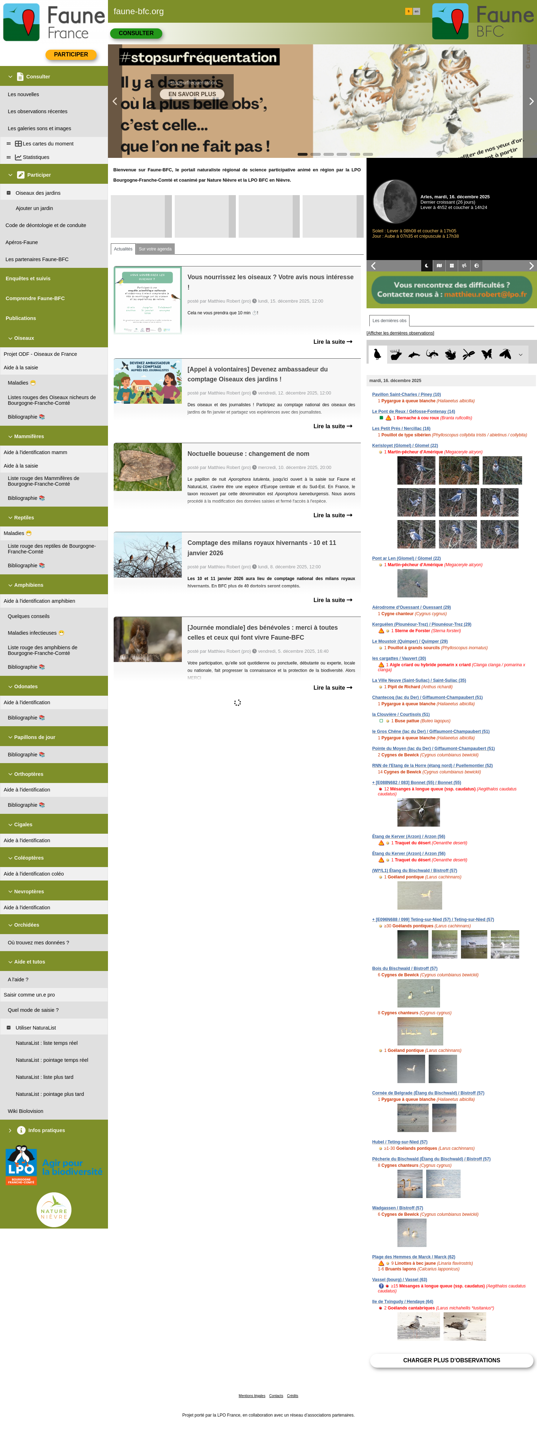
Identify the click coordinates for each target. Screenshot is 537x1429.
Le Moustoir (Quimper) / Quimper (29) (410, 641)
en (416, 11)
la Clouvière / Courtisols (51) (401, 714)
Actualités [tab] (123, 249)
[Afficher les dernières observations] (400, 333)
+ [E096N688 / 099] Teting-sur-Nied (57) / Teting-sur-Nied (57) (433, 919)
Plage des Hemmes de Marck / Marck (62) (413, 1256)
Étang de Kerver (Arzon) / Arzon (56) (408, 836)
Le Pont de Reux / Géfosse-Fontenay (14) (413, 411)
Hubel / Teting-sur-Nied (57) (400, 1142)
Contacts (276, 1396)
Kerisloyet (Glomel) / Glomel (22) (405, 445)
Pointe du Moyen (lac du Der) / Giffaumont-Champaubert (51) (433, 748)
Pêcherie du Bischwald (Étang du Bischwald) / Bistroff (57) (431, 1159)
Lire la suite (333, 342)
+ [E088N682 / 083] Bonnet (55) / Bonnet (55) (416, 782)
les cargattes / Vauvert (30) (399, 658)
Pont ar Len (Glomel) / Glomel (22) (406, 558)
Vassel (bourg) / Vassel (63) (399, 1279)
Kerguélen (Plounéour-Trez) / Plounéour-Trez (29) (421, 624)
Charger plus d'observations (451, 1360)
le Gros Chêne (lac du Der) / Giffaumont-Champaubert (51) (431, 731)
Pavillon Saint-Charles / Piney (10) (406, 394)
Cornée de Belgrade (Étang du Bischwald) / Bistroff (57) (428, 1093)
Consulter (136, 33)
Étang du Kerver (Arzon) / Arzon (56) (408, 853)
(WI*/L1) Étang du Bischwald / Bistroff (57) (414, 870)
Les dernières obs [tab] (389, 320)
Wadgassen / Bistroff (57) (397, 1207)
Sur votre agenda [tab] (155, 249)
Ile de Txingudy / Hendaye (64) (402, 1301)
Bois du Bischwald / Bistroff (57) (405, 968)
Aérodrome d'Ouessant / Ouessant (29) (411, 607)
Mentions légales (252, 1396)
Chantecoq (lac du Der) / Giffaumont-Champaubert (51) (427, 697)
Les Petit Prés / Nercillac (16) (401, 428)
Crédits (292, 1396)
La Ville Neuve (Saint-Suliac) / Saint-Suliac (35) (419, 680)
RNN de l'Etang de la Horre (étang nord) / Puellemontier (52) (432, 765)
